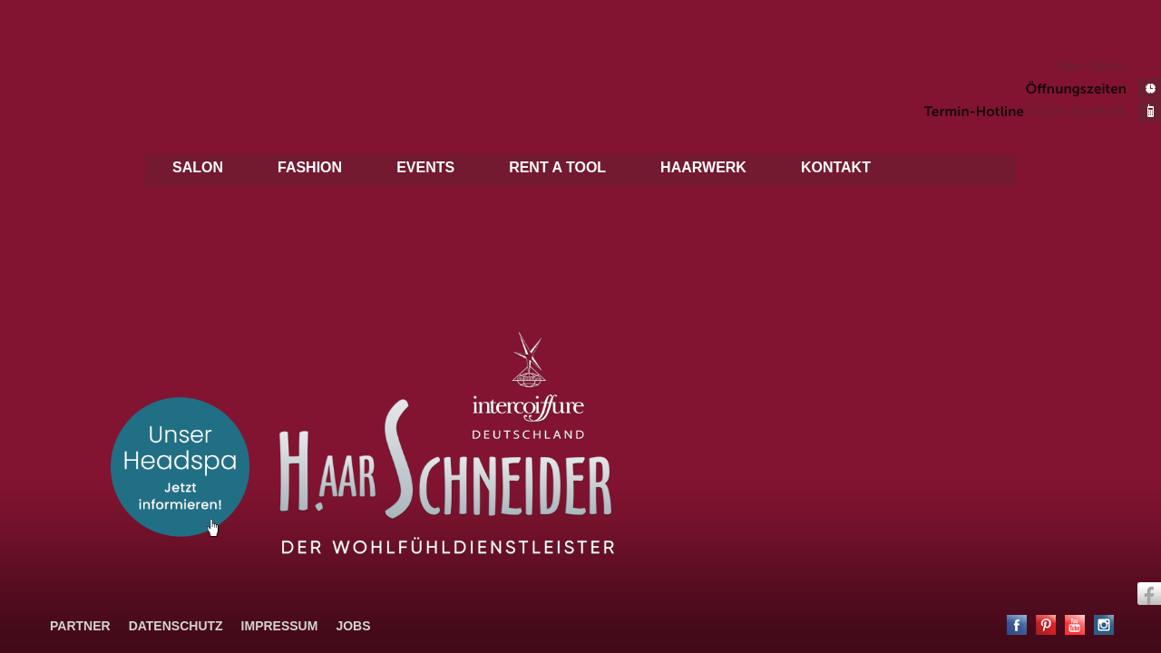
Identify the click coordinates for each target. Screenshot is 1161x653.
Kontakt (836, 167)
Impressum (279, 626)
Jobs (353, 626)
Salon (197, 167)
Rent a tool (557, 167)
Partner (80, 626)
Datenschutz (176, 626)
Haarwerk (703, 167)
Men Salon (1092, 66)
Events (425, 167)
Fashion (310, 167)
